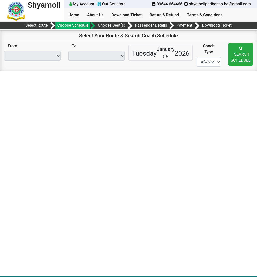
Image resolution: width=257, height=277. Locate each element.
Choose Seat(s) (111, 25)
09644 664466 (167, 4)
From (12, 46)
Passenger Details (151, 25)
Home (73, 15)
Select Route (36, 25)
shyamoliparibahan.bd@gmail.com (217, 4)
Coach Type (208, 49)
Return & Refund (164, 15)
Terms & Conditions (204, 15)
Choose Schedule (73, 25)
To (74, 46)
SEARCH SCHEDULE (241, 54)
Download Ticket (127, 15)
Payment (184, 25)
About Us (95, 15)
